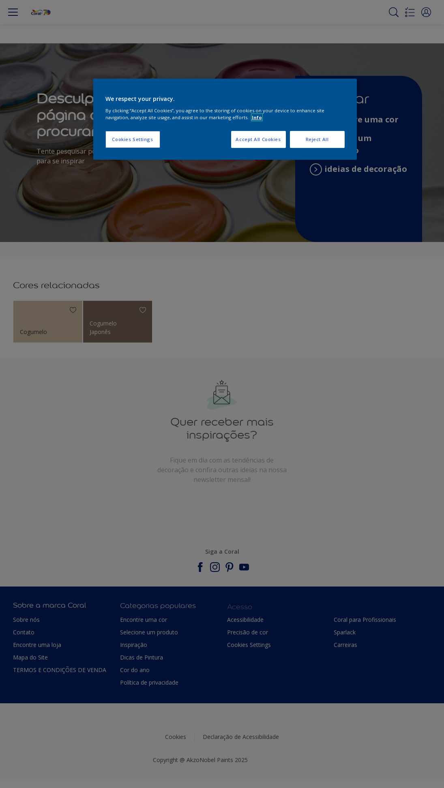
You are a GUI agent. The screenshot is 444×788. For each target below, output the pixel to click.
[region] (225, 119)
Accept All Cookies (258, 139)
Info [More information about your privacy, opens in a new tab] (257, 117)
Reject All (317, 139)
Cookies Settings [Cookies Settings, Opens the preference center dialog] (132, 139)
